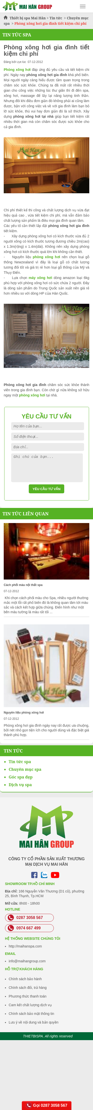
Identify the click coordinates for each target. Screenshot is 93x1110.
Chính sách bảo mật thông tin (31, 1014)
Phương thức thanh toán (27, 996)
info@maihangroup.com (27, 961)
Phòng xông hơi (17, 70)
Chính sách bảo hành (25, 979)
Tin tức (56, 18)
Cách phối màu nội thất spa (23, 585)
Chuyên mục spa (25, 769)
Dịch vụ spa (20, 784)
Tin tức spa (20, 761)
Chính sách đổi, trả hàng (28, 988)
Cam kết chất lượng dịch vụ (30, 1005)
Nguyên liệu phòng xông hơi (24, 712)
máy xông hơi (40, 278)
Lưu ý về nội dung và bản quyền (34, 1022)
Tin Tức (13, 751)
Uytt (19, 61)
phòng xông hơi (46, 257)
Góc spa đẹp (20, 777)
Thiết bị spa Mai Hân (28, 18)
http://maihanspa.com (25, 946)
